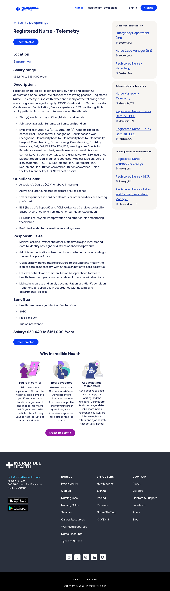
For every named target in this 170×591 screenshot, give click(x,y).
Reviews (102, 505)
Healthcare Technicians (102, 7)
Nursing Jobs (69, 498)
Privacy (93, 579)
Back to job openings (30, 22)
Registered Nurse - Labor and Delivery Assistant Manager (133, 194)
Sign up (148, 7)
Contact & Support (145, 498)
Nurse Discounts (71, 534)
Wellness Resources (74, 526)
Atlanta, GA (124, 138)
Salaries (66, 512)
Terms (76, 579)
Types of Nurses (71, 541)
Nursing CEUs (70, 505)
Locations (139, 505)
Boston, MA (22, 61)
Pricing (101, 498)
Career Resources (73, 519)
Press (136, 512)
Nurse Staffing (106, 512)
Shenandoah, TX (126, 204)
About (136, 483)
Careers (138, 490)
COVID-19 (103, 519)
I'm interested (26, 42)
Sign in (133, 7)
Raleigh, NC (124, 168)
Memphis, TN (125, 103)
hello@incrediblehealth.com (24, 477)
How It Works (69, 483)
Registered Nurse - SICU (133, 176)
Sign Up (66, 490)
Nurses (79, 7)
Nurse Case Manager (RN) (134, 50)
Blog (135, 519)
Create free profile (60, 432)
